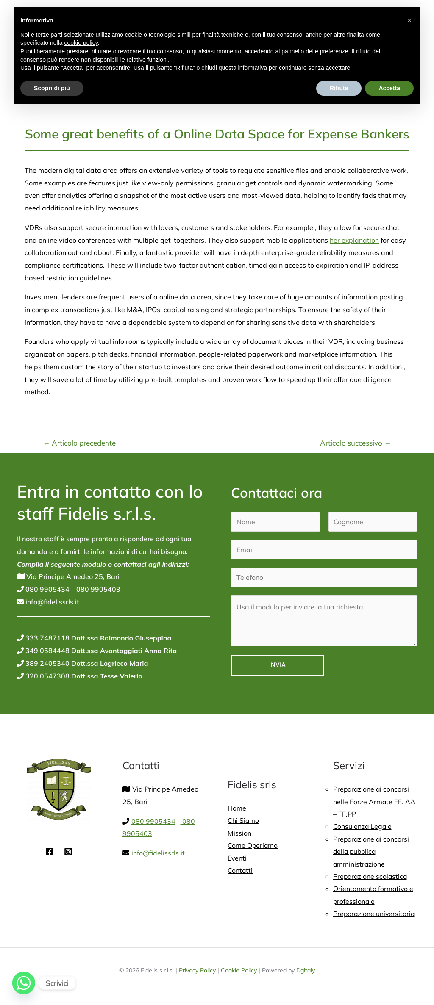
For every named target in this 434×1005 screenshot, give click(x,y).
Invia (277, 665)
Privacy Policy (197, 971)
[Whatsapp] (23, 983)
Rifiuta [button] (339, 88)
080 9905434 (47, 589)
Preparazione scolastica (371, 877)
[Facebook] (49, 851)
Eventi (237, 858)
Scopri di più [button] (52, 88)
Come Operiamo (253, 846)
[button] (409, 20)
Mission (239, 833)
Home (237, 808)
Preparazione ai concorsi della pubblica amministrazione (372, 852)
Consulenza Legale (362, 826)
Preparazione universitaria (375, 915)
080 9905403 (97, 589)
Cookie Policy (239, 971)
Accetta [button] (389, 88)
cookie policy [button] (81, 42)
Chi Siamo (243, 821)
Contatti (240, 871)
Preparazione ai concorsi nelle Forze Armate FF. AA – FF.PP (374, 801)
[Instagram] (68, 851)
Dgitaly (305, 971)
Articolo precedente (79, 442)
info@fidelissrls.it (52, 602)
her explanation (354, 240)
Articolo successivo (355, 442)
